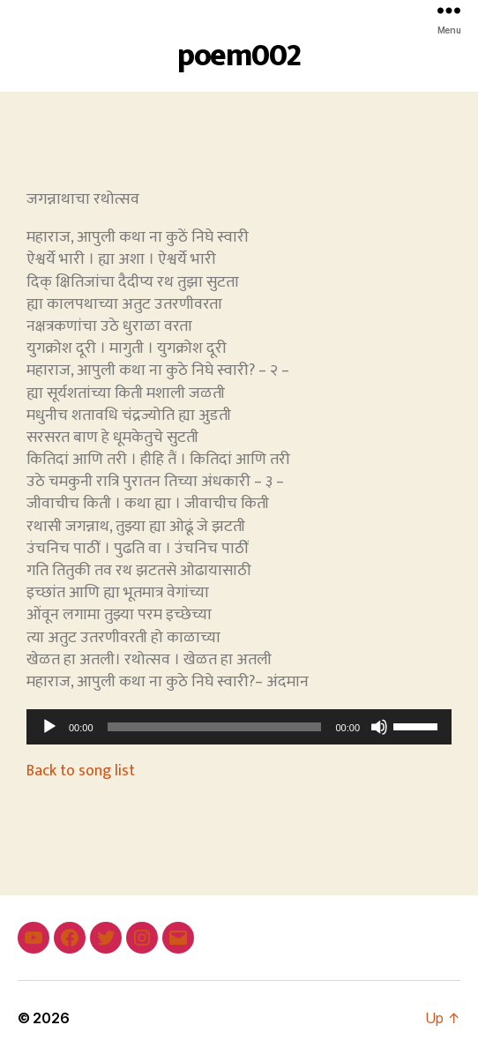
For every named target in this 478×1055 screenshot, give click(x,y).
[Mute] (379, 727)
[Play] (49, 727)
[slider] (215, 726)
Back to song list (80, 771)
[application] (239, 726)
